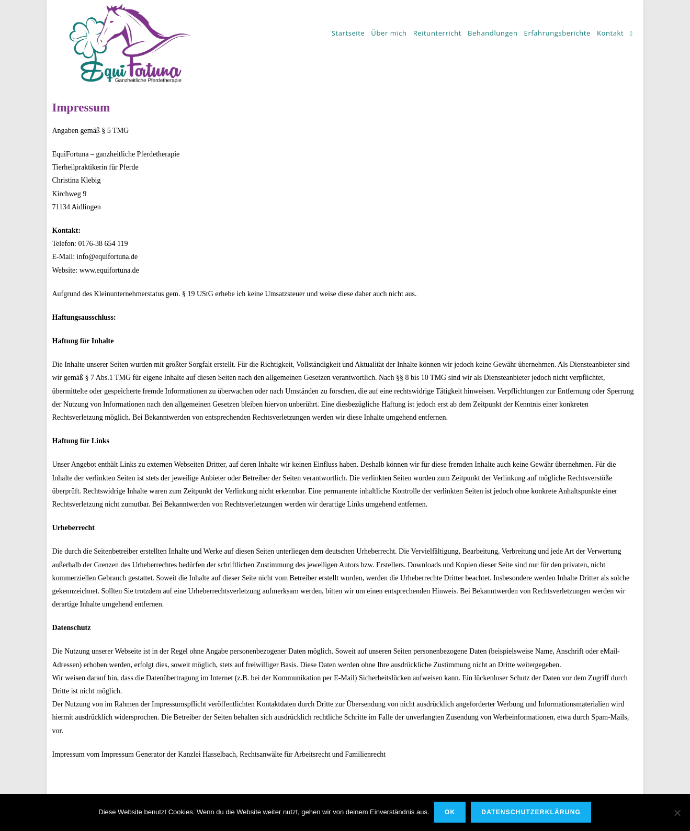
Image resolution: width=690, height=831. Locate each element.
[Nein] (677, 812)
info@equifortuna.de (107, 257)
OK (450, 812)
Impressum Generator (133, 754)
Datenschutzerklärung (531, 812)
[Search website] (631, 33)
